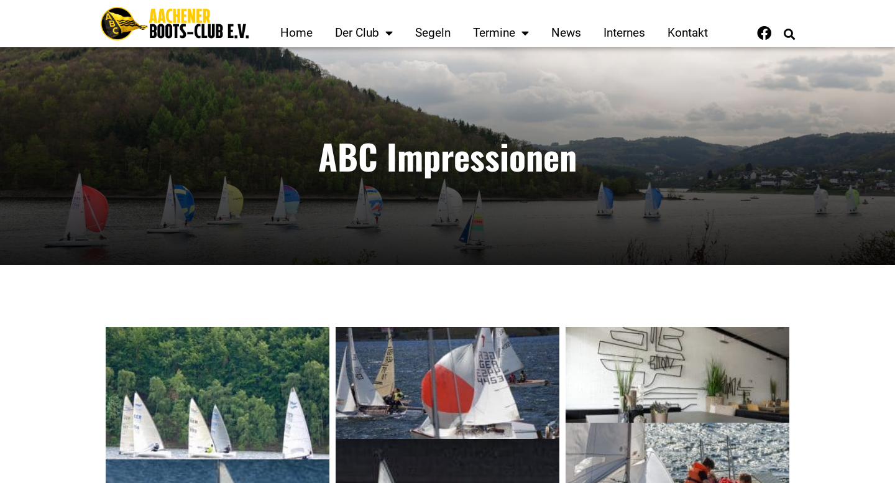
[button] (789, 34)
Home (296, 32)
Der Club (364, 33)
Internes (624, 32)
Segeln (433, 32)
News (566, 32)
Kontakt (688, 32)
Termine (501, 33)
